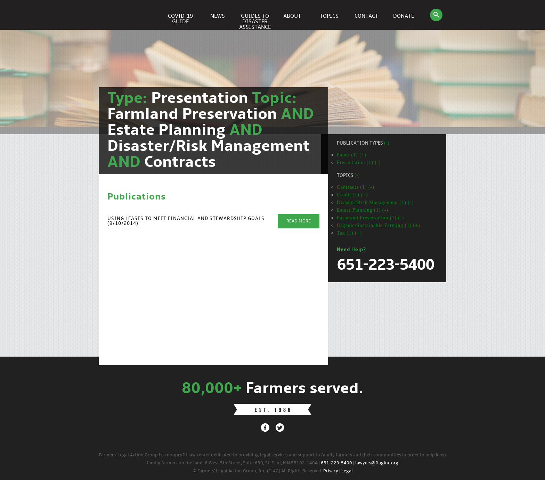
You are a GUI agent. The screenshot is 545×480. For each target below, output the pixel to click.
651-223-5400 (336, 463)
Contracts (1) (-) (355, 187)
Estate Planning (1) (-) (362, 210)
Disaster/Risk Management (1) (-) (375, 202)
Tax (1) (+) (349, 233)
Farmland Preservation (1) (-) (370, 217)
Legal (347, 471)
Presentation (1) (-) (359, 162)
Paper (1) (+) (351, 154)
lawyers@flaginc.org (376, 463)
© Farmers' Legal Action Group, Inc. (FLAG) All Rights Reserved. (257, 471)
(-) (386, 143)
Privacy (330, 471)
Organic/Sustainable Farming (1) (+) (378, 225)
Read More (298, 221)
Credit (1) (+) (352, 194)
